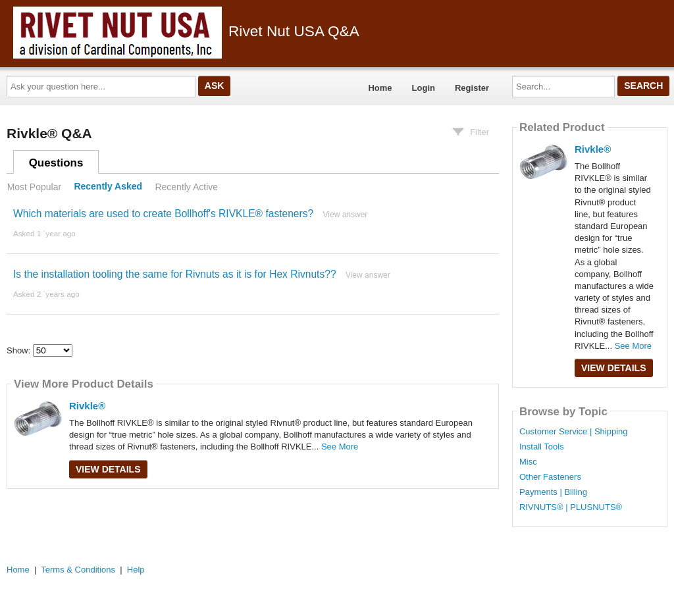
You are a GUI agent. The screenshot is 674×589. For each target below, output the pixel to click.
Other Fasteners (550, 477)
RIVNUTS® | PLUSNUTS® (570, 507)
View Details (108, 469)
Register (472, 88)
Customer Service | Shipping (573, 431)
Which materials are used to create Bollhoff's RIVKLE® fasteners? (163, 213)
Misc (528, 462)
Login (423, 88)
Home (380, 88)
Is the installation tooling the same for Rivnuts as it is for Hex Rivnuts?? (174, 274)
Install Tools (541, 446)
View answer (345, 214)
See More (339, 446)
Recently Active (186, 187)
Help (136, 570)
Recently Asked (108, 187)
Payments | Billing (553, 492)
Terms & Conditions (78, 570)
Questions (56, 163)
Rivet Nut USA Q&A (186, 30)
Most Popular (34, 187)
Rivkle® (87, 405)
